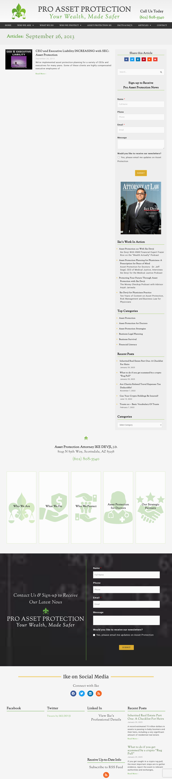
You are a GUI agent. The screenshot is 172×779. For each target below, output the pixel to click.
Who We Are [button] (25, 25)
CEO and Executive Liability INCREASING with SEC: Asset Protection (72, 53)
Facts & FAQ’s (124, 25)
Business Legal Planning (131, 335)
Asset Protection (127, 319)
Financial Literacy (128, 346)
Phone (120, 112)
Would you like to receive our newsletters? (139, 155)
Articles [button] (144, 25)
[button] (127, 59)
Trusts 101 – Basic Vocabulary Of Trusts (139, 405)
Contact (162, 25)
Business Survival (128, 340)
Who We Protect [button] (70, 25)
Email (121, 125)
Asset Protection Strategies (132, 330)
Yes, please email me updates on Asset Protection (125, 720)
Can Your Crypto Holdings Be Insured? (139, 397)
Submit (141, 174)
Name (121, 99)
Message (122, 139)
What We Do (47, 25)
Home (8, 25)
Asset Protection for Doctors (133, 324)
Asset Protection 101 (99, 25)
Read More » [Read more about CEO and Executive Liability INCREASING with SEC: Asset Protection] (41, 74)
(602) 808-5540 (151, 17)
